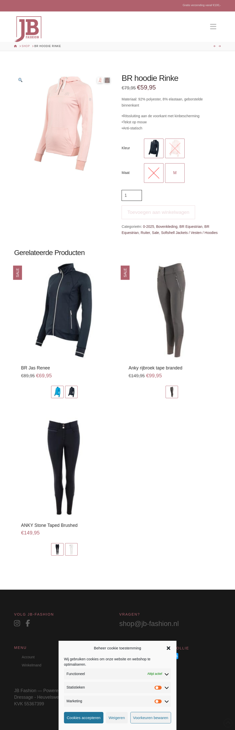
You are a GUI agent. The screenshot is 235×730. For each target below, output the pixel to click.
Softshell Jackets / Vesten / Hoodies (189, 233)
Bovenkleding (167, 227)
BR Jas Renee (35, 367)
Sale (155, 233)
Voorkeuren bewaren (150, 718)
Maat (125, 173)
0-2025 (148, 227)
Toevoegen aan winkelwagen (158, 212)
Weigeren (117, 718)
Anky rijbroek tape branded (155, 367)
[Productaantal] (132, 195)
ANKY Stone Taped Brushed (49, 525)
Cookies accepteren (84, 718)
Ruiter (145, 233)
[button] (168, 648)
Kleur (126, 148)
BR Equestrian (191, 227)
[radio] (153, 148)
